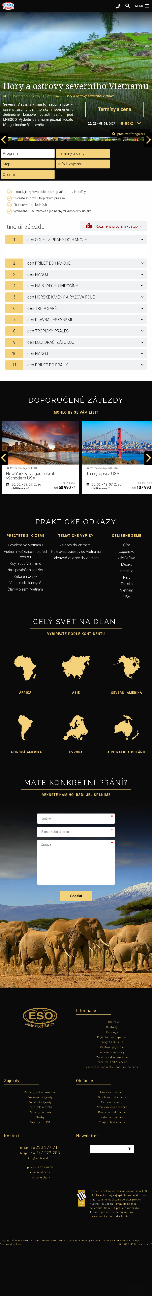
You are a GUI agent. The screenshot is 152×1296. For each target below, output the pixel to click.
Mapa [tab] (7, 211)
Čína (126, 592)
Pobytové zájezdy (40, 1149)
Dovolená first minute (112, 1144)
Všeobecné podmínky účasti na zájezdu (112, 1113)
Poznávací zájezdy (40, 1144)
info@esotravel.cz (40, 1205)
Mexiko (126, 611)
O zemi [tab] (9, 221)
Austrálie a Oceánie (126, 799)
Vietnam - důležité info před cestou (25, 601)
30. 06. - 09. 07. (104, 531)
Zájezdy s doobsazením (112, 1104)
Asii (140, 1246)
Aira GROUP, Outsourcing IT (135, 1291)
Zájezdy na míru (40, 1158)
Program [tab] (10, 200)
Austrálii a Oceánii (102, 1250)
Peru (126, 624)
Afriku (94, 1258)
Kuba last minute (112, 1164)
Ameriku (95, 1246)
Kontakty (112, 1073)
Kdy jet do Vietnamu (25, 610)
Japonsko (126, 598)
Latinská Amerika (25, 799)
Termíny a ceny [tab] (71, 200)
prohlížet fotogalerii (128, 181)
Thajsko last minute (112, 1169)
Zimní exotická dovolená (112, 1153)
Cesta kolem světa (40, 1153)
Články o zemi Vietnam (25, 636)
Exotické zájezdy (112, 1149)
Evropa (76, 799)
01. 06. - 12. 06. (23, 531)
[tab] (76, 286)
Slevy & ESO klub (112, 1088)
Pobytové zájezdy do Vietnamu (76, 605)
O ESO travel (112, 1068)
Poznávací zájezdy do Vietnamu (76, 598)
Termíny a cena (114, 109)
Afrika (25, 739)
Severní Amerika (126, 739)
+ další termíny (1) (20, 535)
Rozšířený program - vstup (113, 272)
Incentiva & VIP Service (112, 1108)
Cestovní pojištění (112, 1093)
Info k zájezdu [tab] (70, 211)
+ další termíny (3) (101, 535)
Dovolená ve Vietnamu (25, 592)
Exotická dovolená (112, 1138)
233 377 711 (48, 1194)
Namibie (126, 618)
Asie (76, 739)
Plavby (39, 1164)
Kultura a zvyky (25, 623)
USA (126, 643)
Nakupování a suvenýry (25, 617)
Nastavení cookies (10, 1291)
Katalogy (112, 1079)
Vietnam (126, 637)
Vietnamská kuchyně (25, 630)
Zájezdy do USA (40, 1169)
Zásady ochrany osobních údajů (121, 1287)
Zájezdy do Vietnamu (76, 592)
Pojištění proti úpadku (112, 1083)
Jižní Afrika (126, 605)
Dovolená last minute (112, 1158)
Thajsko (127, 631)
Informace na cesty (111, 1098)
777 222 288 (48, 1199)
